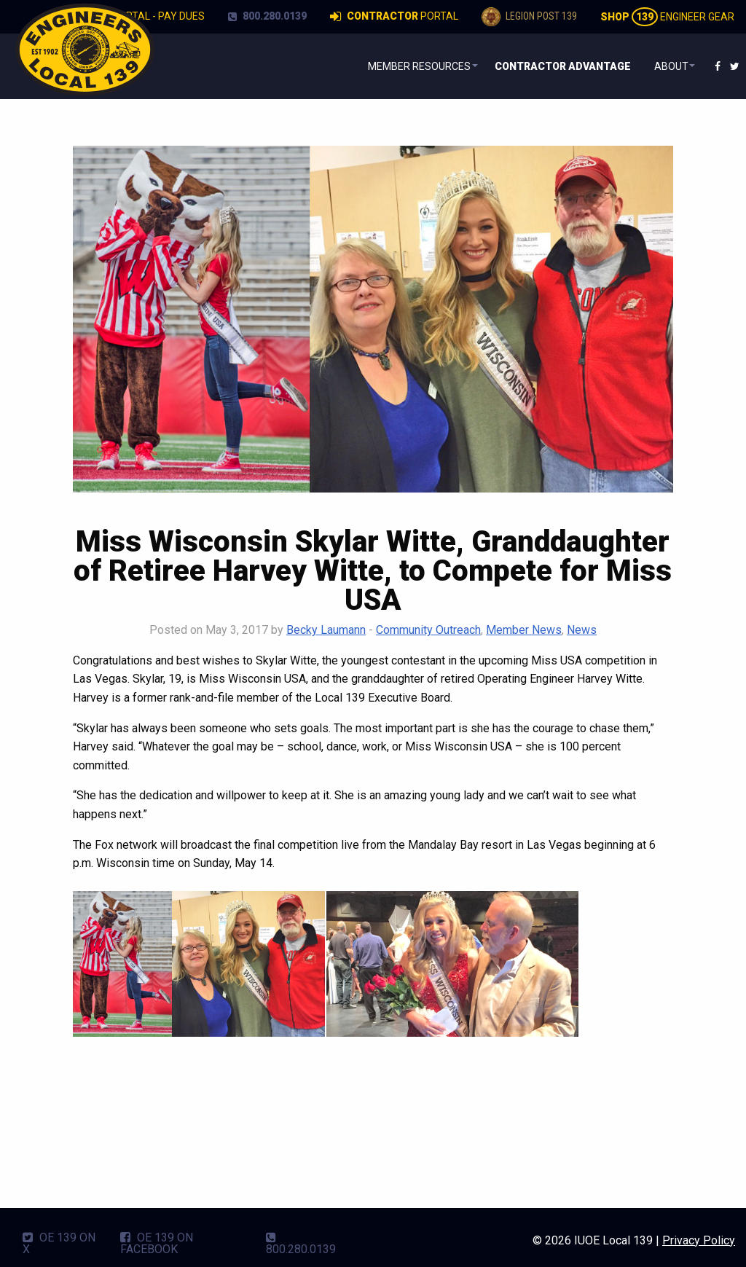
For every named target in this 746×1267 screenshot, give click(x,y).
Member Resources (403, 66)
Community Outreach (428, 630)
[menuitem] (406, 66)
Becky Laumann (326, 630)
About (665, 66)
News (582, 630)
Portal (394, 16)
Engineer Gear (667, 16)
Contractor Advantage (555, 66)
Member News (524, 630)
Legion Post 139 (529, 16)
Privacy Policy (698, 1240)
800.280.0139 (267, 16)
